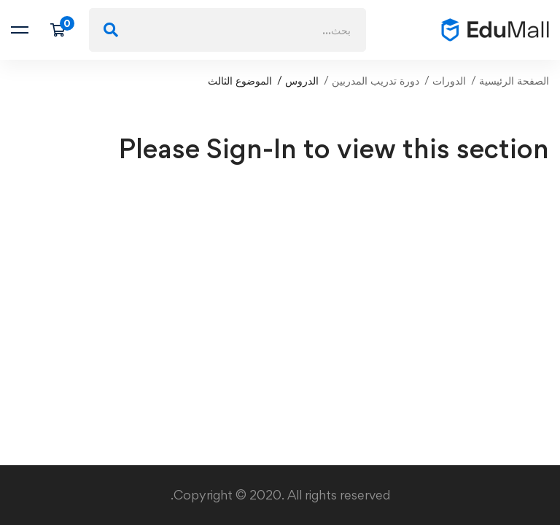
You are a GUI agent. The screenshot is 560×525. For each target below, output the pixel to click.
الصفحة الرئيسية (514, 81)
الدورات (449, 81)
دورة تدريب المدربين (375, 81)
